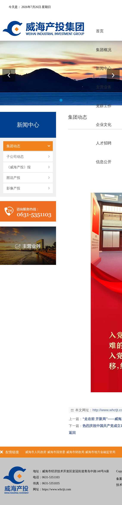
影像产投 (13, 188)
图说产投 (13, 178)
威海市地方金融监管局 (100, 452)
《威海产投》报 (18, 167)
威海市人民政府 (35, 452)
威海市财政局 (75, 452)
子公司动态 (15, 156)
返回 (72, 433)
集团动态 (13, 146)
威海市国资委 (56, 452)
